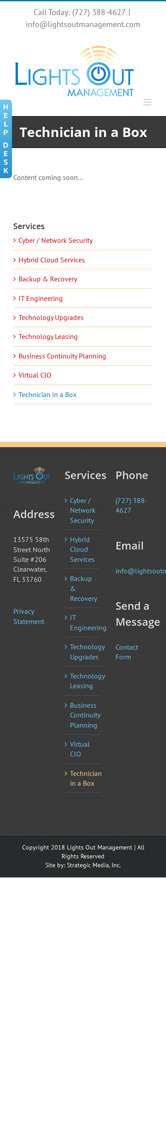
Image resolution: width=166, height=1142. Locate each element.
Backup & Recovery (48, 278)
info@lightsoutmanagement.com (83, 24)
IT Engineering (41, 298)
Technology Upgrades (51, 317)
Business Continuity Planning (62, 355)
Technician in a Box (48, 394)
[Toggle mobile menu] (148, 102)
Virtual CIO (35, 374)
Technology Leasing (48, 336)
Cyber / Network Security (56, 240)
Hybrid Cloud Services (52, 259)
